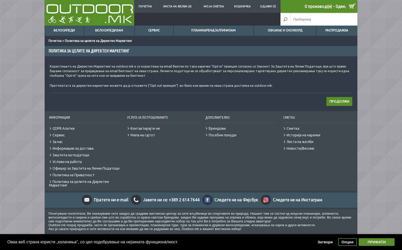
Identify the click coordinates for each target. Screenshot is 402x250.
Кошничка (242, 6)
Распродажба (336, 30)
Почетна (145, 6)
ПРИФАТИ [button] (377, 242)
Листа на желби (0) (177, 6)
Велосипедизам (109, 30)
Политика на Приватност (74, 175)
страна (152, 71)
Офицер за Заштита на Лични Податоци (86, 168)
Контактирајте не (145, 128)
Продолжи (339, 101)
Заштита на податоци (71, 155)
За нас (58, 142)
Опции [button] (347, 242)
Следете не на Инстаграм (297, 200)
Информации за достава (73, 148)
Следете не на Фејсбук (236, 200)
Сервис (154, 30)
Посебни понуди (222, 135)
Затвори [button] (325, 242)
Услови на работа (67, 162)
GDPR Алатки (64, 128)
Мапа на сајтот (142, 135)
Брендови (217, 128)
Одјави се (268, 6)
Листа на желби (300, 142)
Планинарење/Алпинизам (213, 30)
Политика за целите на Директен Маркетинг (98, 40)
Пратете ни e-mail (111, 200)
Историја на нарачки (303, 135)
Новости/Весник (300, 148)
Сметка (293, 128)
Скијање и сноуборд (285, 30)
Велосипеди (64, 30)
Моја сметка (214, 6)
